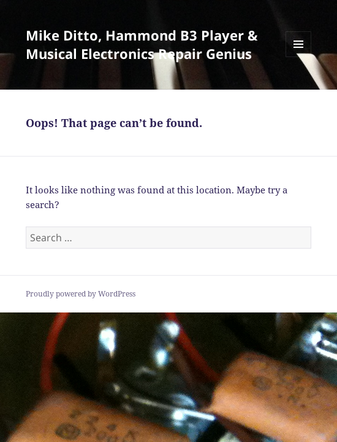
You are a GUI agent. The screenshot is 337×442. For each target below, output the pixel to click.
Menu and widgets (298, 56)
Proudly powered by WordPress (80, 294)
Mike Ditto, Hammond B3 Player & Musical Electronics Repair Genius (142, 44)
